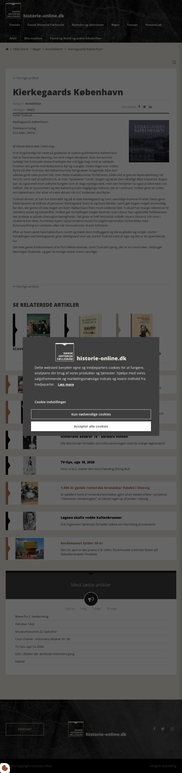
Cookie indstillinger (50, 402)
